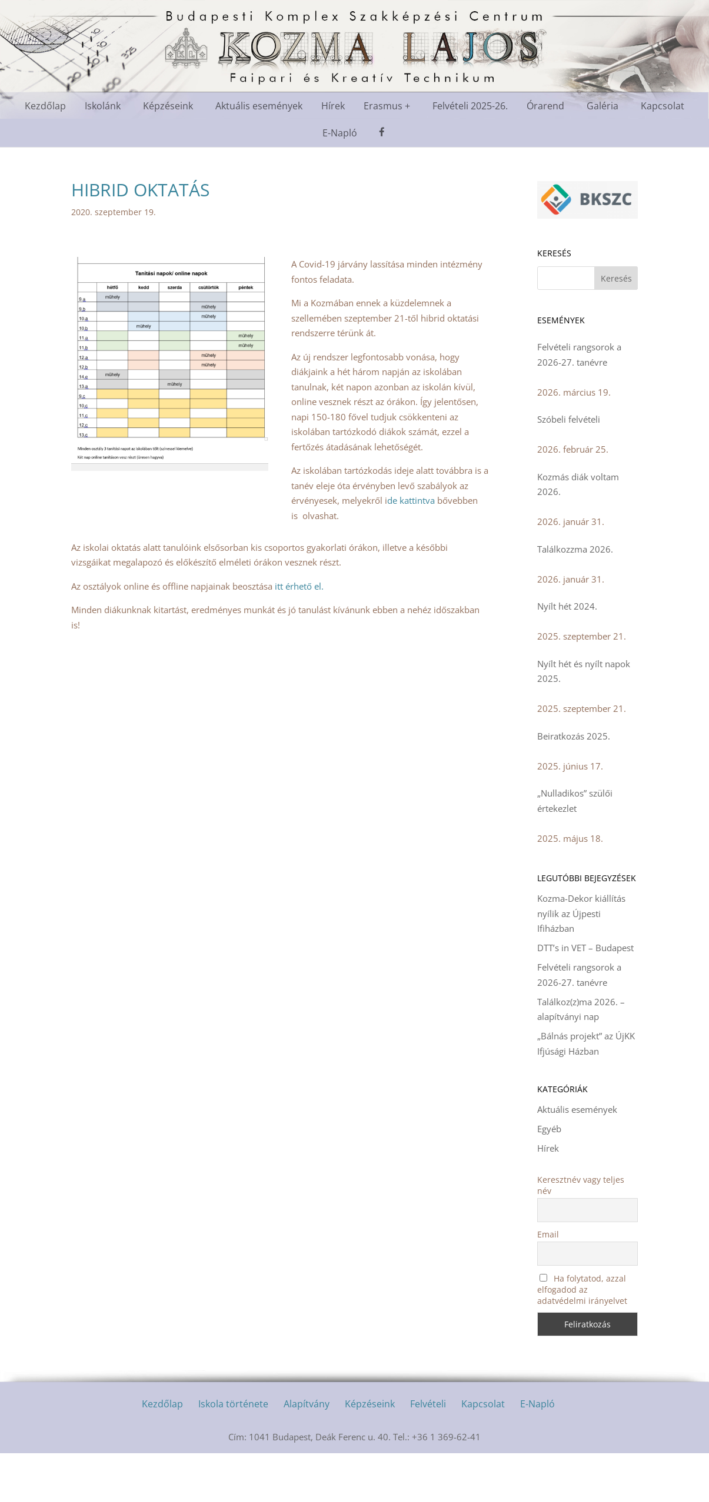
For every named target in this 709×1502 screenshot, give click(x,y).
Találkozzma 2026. (575, 549)
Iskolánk (103, 105)
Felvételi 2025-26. (470, 105)
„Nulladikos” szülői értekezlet (575, 800)
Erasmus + (387, 105)
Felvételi (428, 1403)
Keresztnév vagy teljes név (580, 1185)
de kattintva (411, 500)
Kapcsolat (662, 105)
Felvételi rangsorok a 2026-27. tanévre (579, 354)
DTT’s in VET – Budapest (585, 948)
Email (548, 1234)
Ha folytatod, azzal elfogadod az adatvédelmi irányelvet (582, 1289)
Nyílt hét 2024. (567, 606)
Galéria (602, 105)
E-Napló (339, 132)
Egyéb (549, 1129)
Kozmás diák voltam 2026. (578, 484)
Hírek (333, 105)
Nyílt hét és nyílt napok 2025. (583, 671)
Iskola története (233, 1403)
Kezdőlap (45, 105)
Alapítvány (306, 1403)
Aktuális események (258, 105)
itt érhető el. (299, 586)
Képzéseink (168, 105)
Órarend (545, 105)
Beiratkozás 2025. (573, 736)
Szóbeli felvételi (568, 419)
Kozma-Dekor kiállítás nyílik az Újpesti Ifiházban (581, 913)
